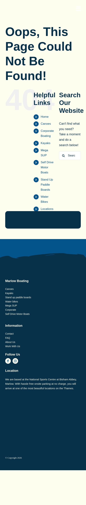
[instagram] (15, 361)
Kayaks (45, 143)
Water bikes (11, 301)
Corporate (10, 309)
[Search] (63, 155)
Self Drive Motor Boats (47, 167)
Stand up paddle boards (18, 297)
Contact (9, 333)
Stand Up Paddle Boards (47, 184)
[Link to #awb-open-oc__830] (78, 9)
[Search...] (70, 155)
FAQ (7, 337)
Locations (47, 209)
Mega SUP (11, 305)
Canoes (46, 123)
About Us (10, 342)
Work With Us (12, 346)
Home (45, 116)
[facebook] (8, 361)
